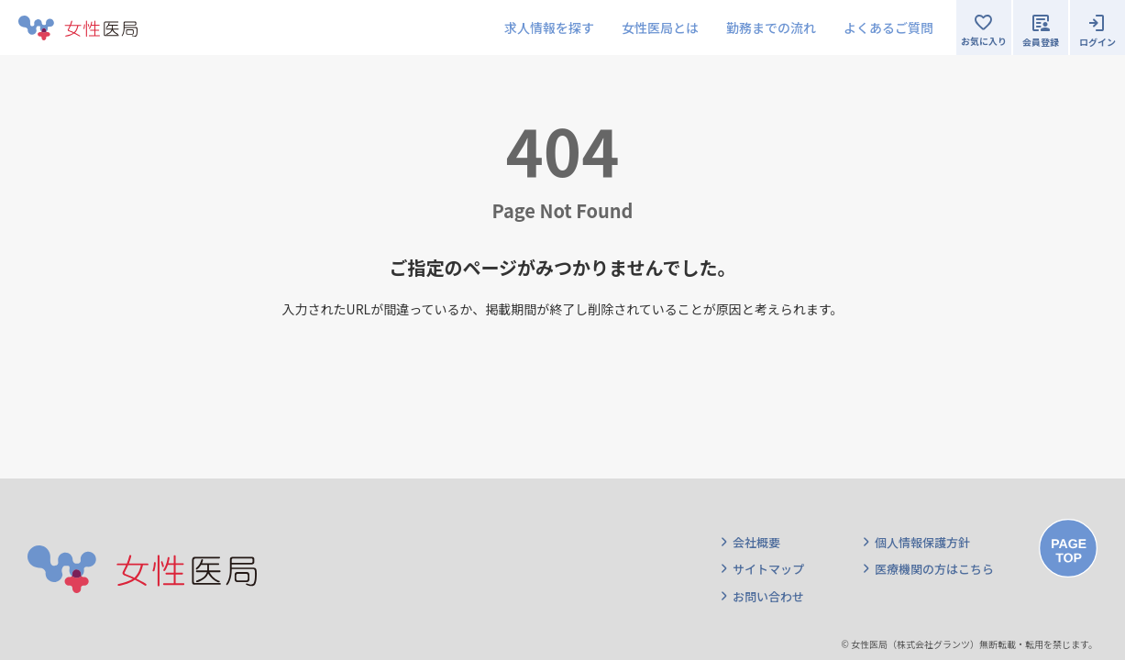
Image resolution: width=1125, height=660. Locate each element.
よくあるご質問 (888, 27)
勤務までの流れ (771, 27)
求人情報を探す (549, 27)
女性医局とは (660, 27)
